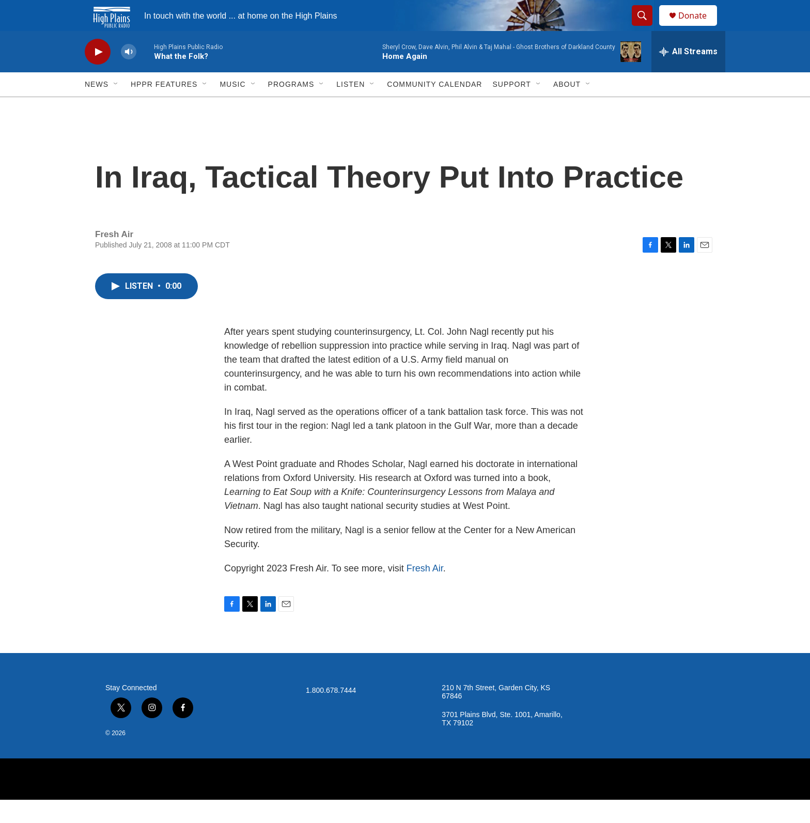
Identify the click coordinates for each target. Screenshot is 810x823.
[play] (97, 75)
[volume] (128, 75)
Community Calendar (434, 107)
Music (232, 107)
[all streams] (688, 75)
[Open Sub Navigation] (116, 107)
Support (511, 107)
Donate (699, 27)
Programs (291, 107)
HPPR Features (164, 107)
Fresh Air (425, 591)
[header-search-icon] (646, 27)
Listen (350, 107)
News (96, 107)
